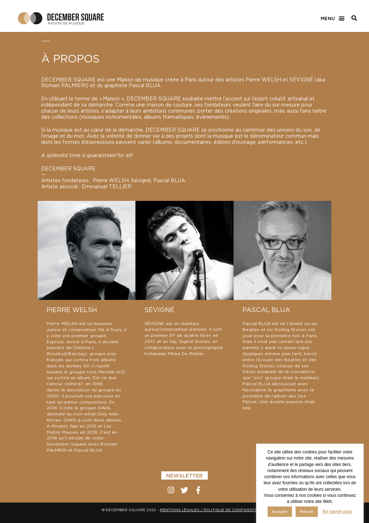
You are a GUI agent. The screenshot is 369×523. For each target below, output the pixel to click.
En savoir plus (337, 511)
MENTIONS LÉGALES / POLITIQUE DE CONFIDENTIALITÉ (213, 510)
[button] (332, 18)
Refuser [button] (307, 511)
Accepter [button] (279, 511)
